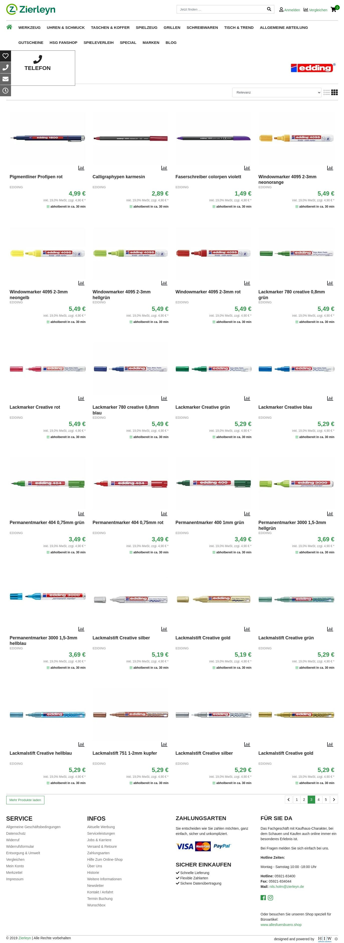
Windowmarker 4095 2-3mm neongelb (39, 294)
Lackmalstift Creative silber (121, 637)
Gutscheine (31, 42)
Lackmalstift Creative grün (286, 637)
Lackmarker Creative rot (35, 407)
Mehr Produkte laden (25, 800)
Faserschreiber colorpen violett (208, 176)
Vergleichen (15, 860)
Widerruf (13, 840)
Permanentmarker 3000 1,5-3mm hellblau (43, 640)
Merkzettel (14, 873)
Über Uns (94, 866)
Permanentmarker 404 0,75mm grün (47, 522)
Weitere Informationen (104, 879)
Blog (171, 42)
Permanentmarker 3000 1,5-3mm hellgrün (292, 525)
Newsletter (95, 886)
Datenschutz (16, 833)
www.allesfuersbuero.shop (281, 925)
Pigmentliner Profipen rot (36, 176)
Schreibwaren (202, 27)
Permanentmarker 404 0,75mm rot (128, 522)
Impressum (15, 879)
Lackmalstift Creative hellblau (41, 753)
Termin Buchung (99, 899)
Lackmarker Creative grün (203, 407)
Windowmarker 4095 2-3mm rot (208, 291)
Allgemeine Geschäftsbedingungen (33, 827)
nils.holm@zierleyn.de (287, 887)
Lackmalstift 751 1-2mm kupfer (125, 753)
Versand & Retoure (102, 846)
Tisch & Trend (239, 27)
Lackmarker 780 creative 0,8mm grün (292, 294)
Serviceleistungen (101, 833)
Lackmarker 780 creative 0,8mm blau (126, 410)
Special (128, 42)
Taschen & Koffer (110, 27)
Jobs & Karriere (99, 840)
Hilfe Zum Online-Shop (105, 860)
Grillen (172, 27)
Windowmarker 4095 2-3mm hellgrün (122, 294)
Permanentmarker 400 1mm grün (210, 522)
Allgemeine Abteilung (284, 27)
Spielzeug (146, 27)
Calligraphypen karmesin (119, 176)
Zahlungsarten (98, 853)
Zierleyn (25, 938)
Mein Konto (15, 866)
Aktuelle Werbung (101, 827)
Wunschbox (96, 905)
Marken (151, 42)
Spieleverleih (99, 42)
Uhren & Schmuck (66, 27)
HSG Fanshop (63, 42)
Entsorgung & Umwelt (23, 853)
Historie (93, 873)
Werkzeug (30, 27)
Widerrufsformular (20, 846)
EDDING (16, 187)
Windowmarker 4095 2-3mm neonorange (288, 179)
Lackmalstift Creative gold (203, 637)
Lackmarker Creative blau (285, 407)
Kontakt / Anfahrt (100, 892)
